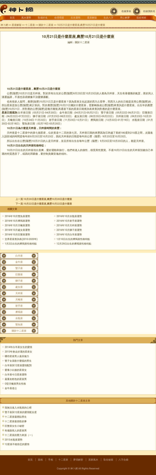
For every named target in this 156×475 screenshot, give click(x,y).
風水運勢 (26, 17)
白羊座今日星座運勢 (16, 374)
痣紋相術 (141, 17)
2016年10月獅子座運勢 (69, 230)
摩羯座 (19, 312)
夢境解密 (78, 459)
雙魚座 (19, 324)
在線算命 (126, 11)
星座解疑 (92, 17)
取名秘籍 (108, 459)
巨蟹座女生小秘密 (14, 426)
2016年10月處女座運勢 (17, 230)
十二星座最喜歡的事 (16, 421)
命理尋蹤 (59, 17)
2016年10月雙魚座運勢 (17, 216)
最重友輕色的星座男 (16, 379)
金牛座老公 (11, 388)
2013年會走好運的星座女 (18, 351)
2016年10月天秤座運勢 (69, 225)
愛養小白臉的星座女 (16, 370)
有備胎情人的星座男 (16, 430)
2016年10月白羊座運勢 (69, 234)
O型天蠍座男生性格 (15, 383)
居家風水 (93, 459)
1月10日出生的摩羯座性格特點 (73, 239)
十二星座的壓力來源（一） (19, 435)
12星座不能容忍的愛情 (17, 444)
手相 (50, 459)
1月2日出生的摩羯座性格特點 (21, 243)
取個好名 (43, 17)
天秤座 (19, 293)
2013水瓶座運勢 (13, 439)
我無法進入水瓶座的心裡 (18, 407)
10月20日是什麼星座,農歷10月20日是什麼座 (48, 199)
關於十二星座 (46, 24)
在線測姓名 (149, 11)
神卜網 (4, 24)
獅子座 (19, 280)
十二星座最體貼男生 (16, 416)
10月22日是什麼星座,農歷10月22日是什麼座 (48, 203)
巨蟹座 (19, 274)
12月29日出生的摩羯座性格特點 (74, 243)
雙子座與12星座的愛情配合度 (21, 412)
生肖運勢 (75, 17)
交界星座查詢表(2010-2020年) (21, 239)
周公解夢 (125, 17)
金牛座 (19, 262)
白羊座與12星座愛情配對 (18, 365)
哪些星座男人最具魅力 (17, 356)
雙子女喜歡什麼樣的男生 (18, 360)
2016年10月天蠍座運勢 (17, 225)
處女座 (19, 287)
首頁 (12, 17)
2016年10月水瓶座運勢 (69, 216)
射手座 (19, 305)
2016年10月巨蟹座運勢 (17, 234)
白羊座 (19, 255)
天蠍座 (19, 299)
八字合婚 (123, 459)
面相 (40, 459)
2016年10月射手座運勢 (69, 220)
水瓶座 (19, 318)
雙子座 (19, 268)
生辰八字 (108, 17)
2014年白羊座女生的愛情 (18, 347)
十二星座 (30, 24)
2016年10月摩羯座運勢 (17, 220)
